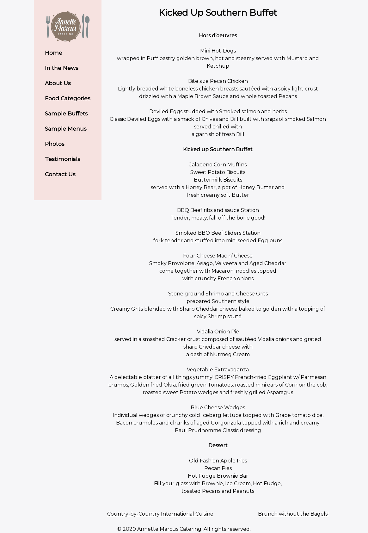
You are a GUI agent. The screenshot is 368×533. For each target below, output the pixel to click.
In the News (61, 68)
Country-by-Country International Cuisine (160, 514)
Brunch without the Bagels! (293, 514)
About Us (58, 83)
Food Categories (67, 98)
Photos (54, 143)
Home (53, 52)
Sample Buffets (66, 113)
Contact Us (60, 174)
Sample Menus (66, 128)
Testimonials (62, 159)
